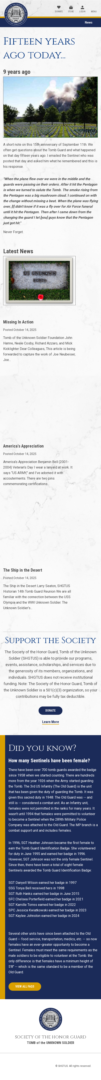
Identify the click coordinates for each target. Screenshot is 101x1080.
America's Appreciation (23, 446)
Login (82, 11)
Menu (94, 11)
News (88, 22)
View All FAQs (24, 986)
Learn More (50, 722)
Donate (59, 11)
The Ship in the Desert (22, 570)
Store (71, 11)
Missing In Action (18, 322)
